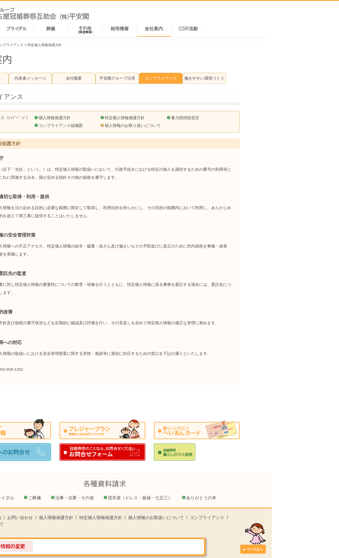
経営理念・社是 (54, 78)
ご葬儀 (101, 497)
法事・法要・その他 (141, 497)
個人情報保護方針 (122, 118)
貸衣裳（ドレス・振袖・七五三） (207, 497)
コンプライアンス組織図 (128, 125)
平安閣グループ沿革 (184, 78)
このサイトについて (51, 524)
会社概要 (141, 78)
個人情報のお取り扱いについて (200, 125)
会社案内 (53, 45)
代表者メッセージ (98, 78)
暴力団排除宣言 (252, 118)
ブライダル (70, 497)
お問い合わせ (87, 517)
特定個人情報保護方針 (192, 118)
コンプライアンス (77, 45)
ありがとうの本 (268, 497)
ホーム (37, 45)
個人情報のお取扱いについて (223, 517)
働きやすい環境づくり (271, 78)
